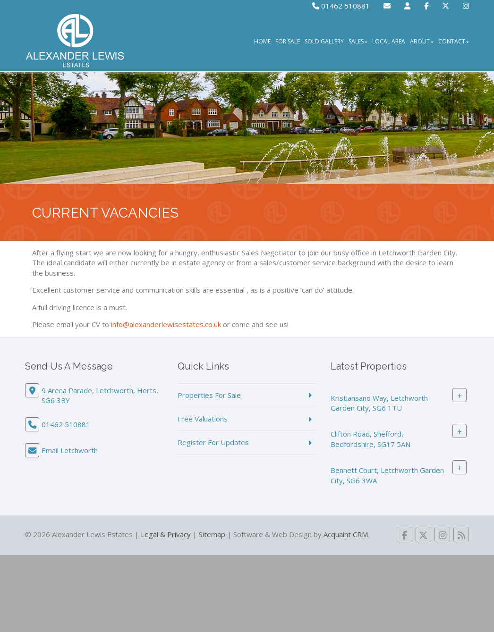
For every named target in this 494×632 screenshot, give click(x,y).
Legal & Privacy (166, 534)
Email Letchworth (70, 450)
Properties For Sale (209, 395)
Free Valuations (203, 418)
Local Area (388, 41)
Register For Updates (213, 442)
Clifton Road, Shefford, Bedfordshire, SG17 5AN (370, 438)
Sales (358, 41)
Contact (453, 41)
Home (262, 41)
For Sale (287, 41)
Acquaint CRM (346, 534)
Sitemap (212, 534)
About (422, 41)
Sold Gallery (324, 41)
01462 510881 (341, 5)
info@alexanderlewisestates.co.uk (166, 324)
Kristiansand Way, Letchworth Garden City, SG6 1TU (379, 403)
